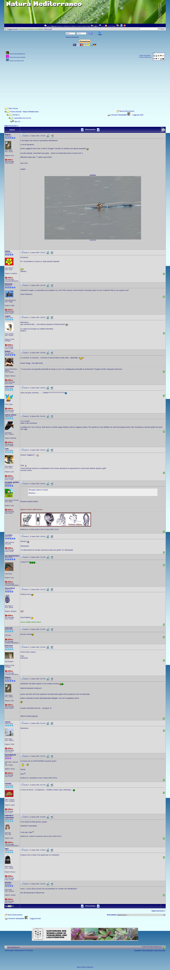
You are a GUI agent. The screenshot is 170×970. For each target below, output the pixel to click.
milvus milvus (10, 415)
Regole (113, 26)
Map (88, 26)
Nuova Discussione (126, 111)
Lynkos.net (90, 967)
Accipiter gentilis (12, 482)
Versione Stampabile (119, 115)
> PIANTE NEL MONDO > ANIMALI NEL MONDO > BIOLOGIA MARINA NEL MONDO (141, 915)
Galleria (84, 26)
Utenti (79, 26)
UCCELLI (16, 115)
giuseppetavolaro (12, 556)
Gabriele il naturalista (9, 817)
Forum (48, 26)
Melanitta (8, 284)
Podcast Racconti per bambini (17, 57)
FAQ (109, 26)
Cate (7, 449)
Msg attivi (60, 26)
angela (7, 316)
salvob (7, 722)
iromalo (8, 783)
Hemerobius (10, 588)
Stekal (7, 251)
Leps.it (79, 967)
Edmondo (9, 646)
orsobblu (8, 535)
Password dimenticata (72, 37)
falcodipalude (10, 755)
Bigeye (8, 134)
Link (23, 774)
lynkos (7, 351)
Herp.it (84, 967)
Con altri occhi (37, 363)
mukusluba (9, 386)
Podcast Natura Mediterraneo (17, 54)
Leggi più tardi (137, 115)
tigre (7, 849)
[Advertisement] (85, 80)
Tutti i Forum (13, 108)
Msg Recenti (67, 26)
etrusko (8, 882)
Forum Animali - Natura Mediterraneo (24, 112)
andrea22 (8, 628)
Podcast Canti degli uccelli (16, 60)
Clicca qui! (48, 29)
